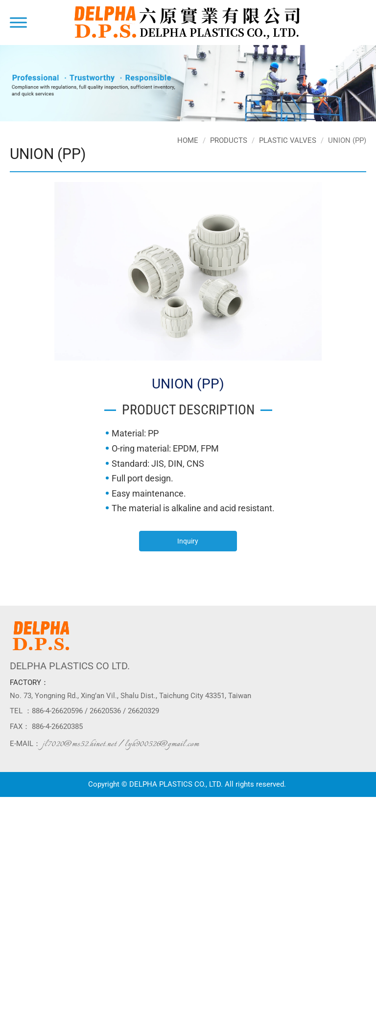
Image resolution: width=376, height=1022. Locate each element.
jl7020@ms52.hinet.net (80, 744)
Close (8, 802)
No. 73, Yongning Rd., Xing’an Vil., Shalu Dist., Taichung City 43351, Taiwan (130, 695)
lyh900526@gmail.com (162, 744)
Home (187, 140)
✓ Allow (12, 821)
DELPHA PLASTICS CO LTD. (70, 666)
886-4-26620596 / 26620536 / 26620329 (95, 710)
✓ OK (244, 1007)
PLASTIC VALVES (287, 140)
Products (228, 140)
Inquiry (187, 541)
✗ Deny (11, 831)
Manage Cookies (25, 1017)
